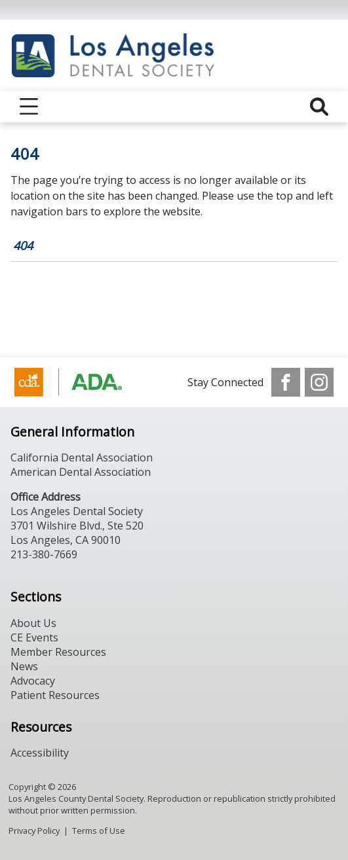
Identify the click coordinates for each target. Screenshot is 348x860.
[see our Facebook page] (285, 382)
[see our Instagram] (319, 382)
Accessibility (39, 752)
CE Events (34, 637)
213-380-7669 (43, 554)
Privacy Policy (34, 830)
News (24, 666)
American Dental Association (80, 472)
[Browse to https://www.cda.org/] (80, 382)
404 (23, 245)
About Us (33, 623)
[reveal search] (319, 106)
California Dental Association (81, 457)
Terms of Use (98, 830)
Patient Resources (55, 695)
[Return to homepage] (174, 55)
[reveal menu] (28, 106)
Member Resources (58, 652)
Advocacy (32, 680)
